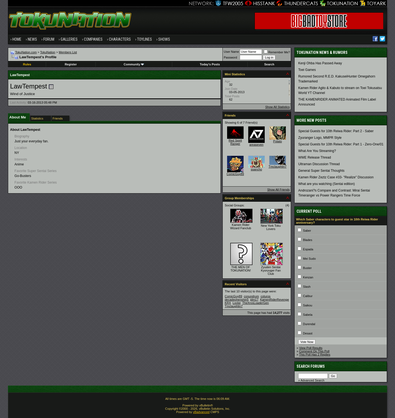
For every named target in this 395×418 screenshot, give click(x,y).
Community (134, 64)
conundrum (251, 296)
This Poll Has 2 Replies (314, 354)
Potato (277, 141)
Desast (307, 333)
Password (230, 57)
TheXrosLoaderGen (255, 302)
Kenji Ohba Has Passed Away (320, 63)
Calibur (308, 296)
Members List (68, 52)
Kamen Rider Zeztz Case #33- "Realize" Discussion (336, 177)
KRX (228, 302)
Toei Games (307, 70)
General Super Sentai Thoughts (321, 171)
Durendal (309, 324)
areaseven (256, 144)
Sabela (307, 314)
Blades (307, 240)
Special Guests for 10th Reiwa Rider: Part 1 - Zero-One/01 (340, 144)
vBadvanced (201, 412)
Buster (307, 268)
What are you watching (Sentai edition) (326, 184)
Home (16, 39)
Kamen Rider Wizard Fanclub (240, 226)
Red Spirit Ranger (235, 142)
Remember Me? (277, 52)
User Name (231, 51)
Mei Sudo (309, 258)
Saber (307, 230)
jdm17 (254, 299)
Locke (237, 302)
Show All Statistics (277, 107)
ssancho (256, 169)
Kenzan (308, 277)
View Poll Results (310, 348)
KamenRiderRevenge (274, 299)
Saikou (307, 305)
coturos (265, 296)
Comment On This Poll (314, 351)
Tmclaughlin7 (277, 166)
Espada (308, 249)
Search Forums (311, 366)
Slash (307, 286)
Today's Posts (210, 64)
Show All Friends (278, 189)
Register (71, 64)
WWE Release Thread (314, 157)
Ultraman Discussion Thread (319, 164)
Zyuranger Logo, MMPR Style (320, 138)
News (32, 39)
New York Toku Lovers (271, 227)
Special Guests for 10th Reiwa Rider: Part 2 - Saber (336, 131)
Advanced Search (313, 380)
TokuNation (47, 52)
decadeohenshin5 (237, 299)
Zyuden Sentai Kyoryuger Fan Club (271, 270)
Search (269, 64)
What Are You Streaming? (317, 151)
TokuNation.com (26, 52)
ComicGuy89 (235, 174)
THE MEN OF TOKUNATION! (240, 268)
